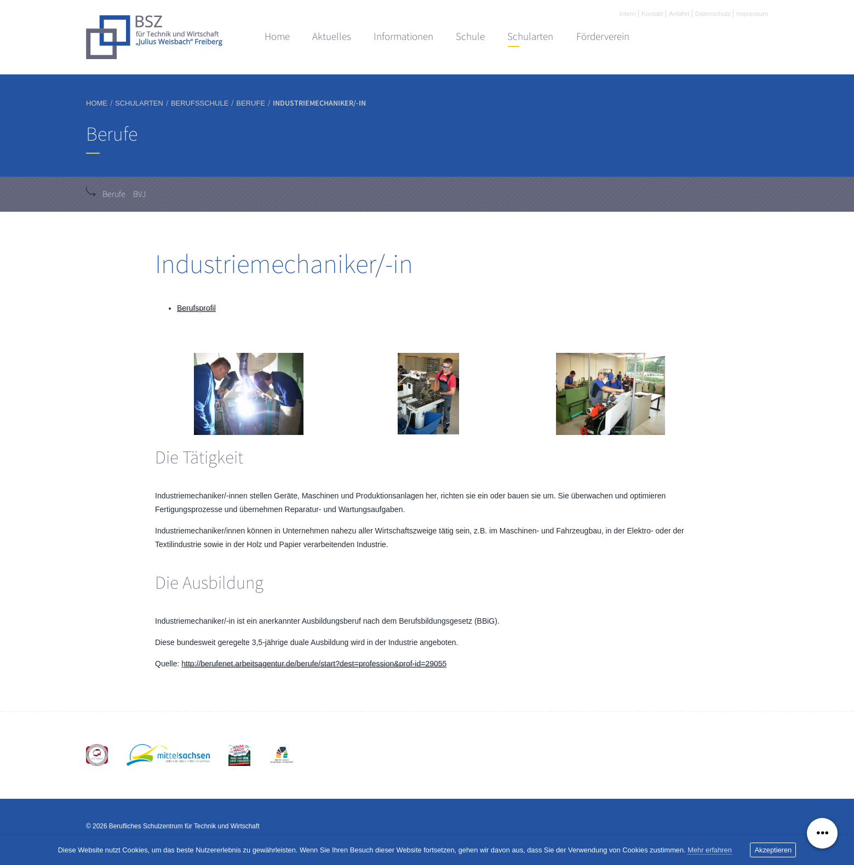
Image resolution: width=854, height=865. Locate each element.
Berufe (113, 194)
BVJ (139, 194)
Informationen (403, 36)
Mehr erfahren (709, 850)
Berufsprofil (196, 308)
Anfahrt (679, 13)
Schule (470, 36)
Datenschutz (713, 13)
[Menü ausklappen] (822, 833)
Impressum (752, 13)
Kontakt (652, 13)
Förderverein (602, 36)
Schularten (530, 36)
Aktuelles (331, 36)
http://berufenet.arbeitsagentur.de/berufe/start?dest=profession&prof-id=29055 (313, 663)
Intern (628, 13)
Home (277, 36)
